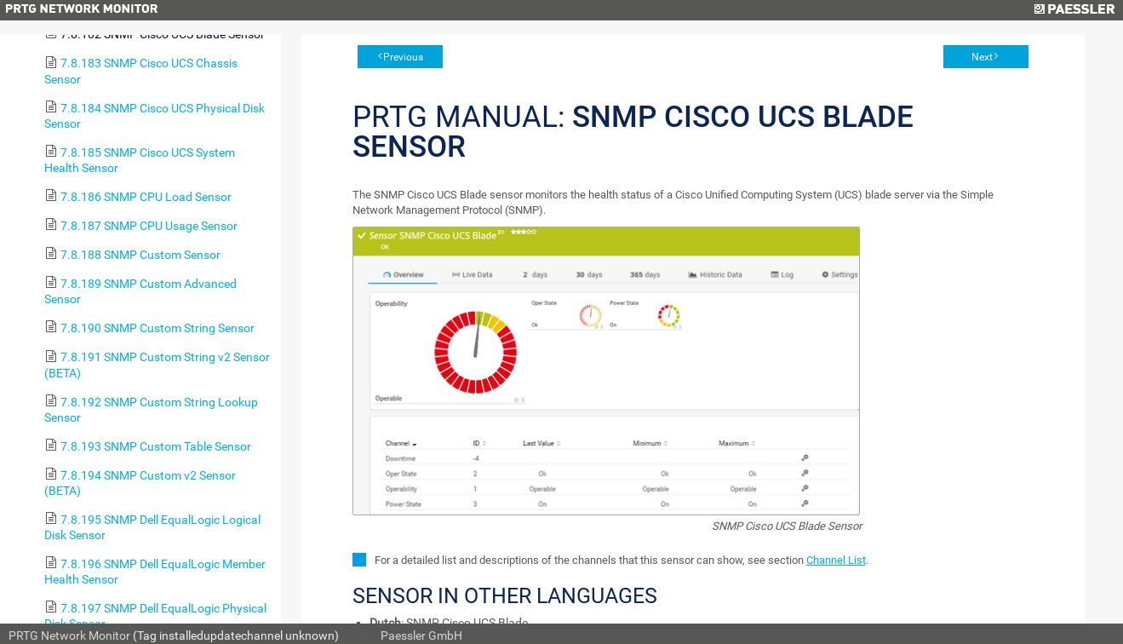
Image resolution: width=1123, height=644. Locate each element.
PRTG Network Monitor (69, 635)
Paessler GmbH (421, 635)
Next (982, 57)
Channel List (836, 560)
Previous (403, 57)
